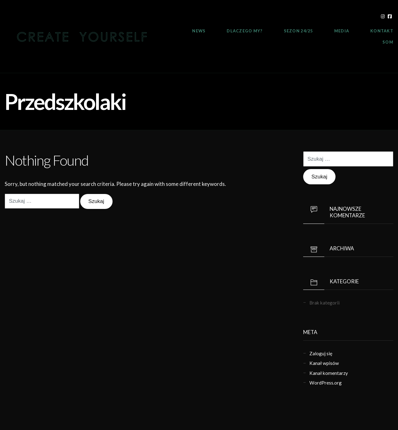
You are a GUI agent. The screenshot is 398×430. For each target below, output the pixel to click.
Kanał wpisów (324, 363)
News (199, 30)
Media (341, 30)
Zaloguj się (320, 353)
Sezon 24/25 (298, 30)
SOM (387, 42)
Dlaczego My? (244, 30)
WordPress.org (325, 382)
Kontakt (381, 30)
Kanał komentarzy (328, 373)
